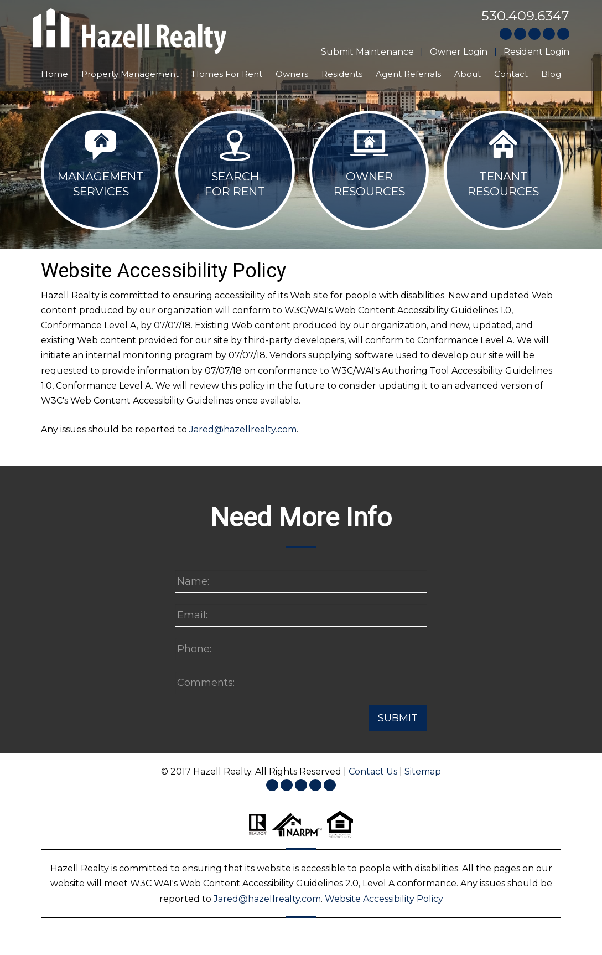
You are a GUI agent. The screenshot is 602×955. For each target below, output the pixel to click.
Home (54, 74)
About (467, 74)
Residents (341, 74)
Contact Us (373, 771)
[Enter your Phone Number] (301, 649)
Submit (398, 718)
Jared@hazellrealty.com (243, 429)
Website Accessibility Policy (384, 899)
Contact (511, 74)
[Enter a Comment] (301, 683)
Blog (551, 74)
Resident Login (536, 52)
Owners (292, 74)
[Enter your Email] (301, 615)
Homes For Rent (227, 74)
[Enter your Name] (301, 581)
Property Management (130, 74)
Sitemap (422, 771)
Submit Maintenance (367, 52)
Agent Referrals (408, 74)
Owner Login (458, 52)
